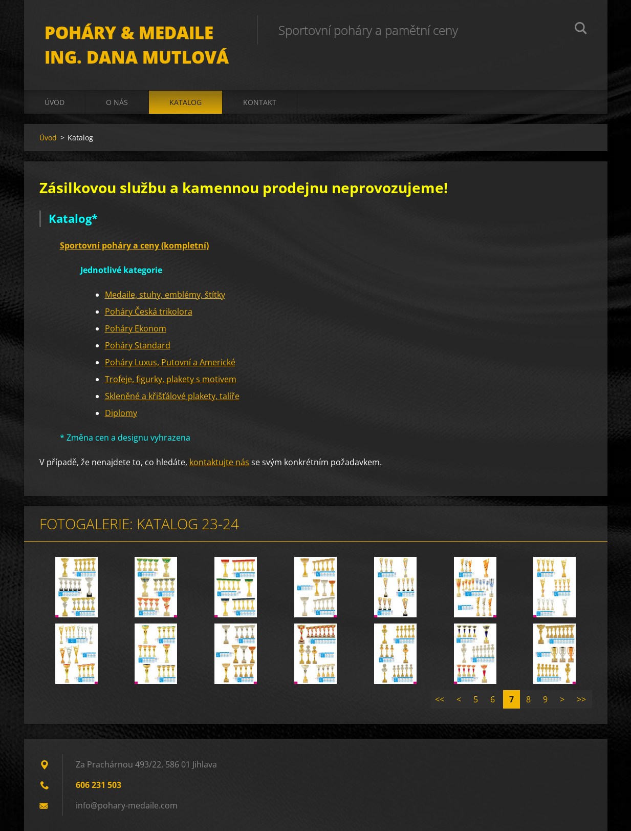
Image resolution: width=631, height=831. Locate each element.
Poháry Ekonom (135, 328)
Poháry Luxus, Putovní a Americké (170, 362)
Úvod (54, 102)
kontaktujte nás (219, 462)
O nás (117, 102)
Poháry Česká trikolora (148, 311)
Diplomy (121, 413)
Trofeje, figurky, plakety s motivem (170, 379)
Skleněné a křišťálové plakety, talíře (172, 396)
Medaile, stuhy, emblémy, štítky (165, 294)
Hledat (581, 29)
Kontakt (259, 102)
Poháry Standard (137, 345)
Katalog (185, 102)
